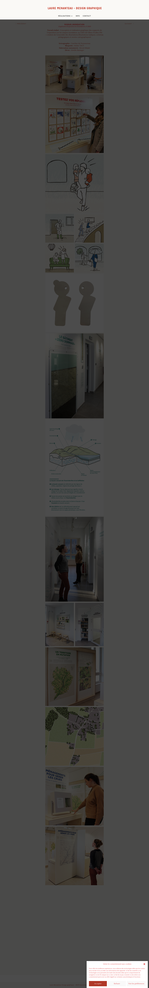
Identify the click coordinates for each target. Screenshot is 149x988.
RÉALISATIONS (64, 16)
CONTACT (87, 16)
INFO (78, 16)
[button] (144, 975)
